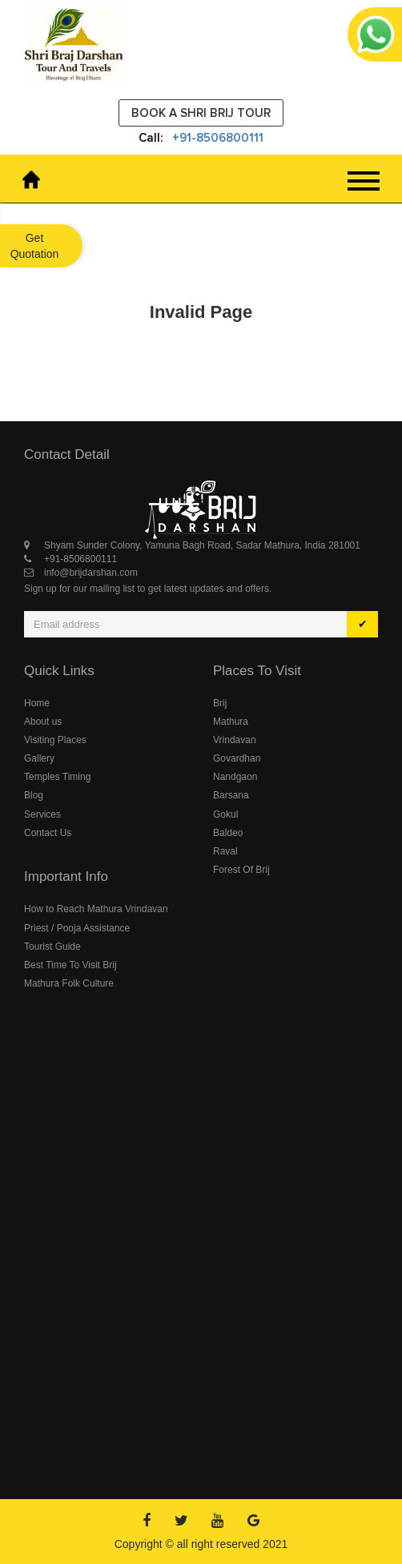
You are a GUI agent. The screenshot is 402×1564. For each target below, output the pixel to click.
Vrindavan (234, 740)
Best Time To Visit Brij (70, 965)
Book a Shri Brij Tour (201, 113)
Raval (225, 851)
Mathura (230, 721)
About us (43, 721)
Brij (220, 703)
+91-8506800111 (217, 138)
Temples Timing (57, 776)
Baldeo (228, 832)
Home (37, 703)
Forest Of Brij (241, 869)
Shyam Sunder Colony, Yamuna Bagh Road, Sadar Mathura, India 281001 (202, 545)
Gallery (39, 758)
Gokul (225, 814)
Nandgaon (235, 776)
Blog (33, 795)
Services (42, 814)
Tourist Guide (52, 946)
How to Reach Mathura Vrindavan (96, 909)
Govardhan (236, 758)
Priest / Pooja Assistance (77, 928)
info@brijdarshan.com (91, 572)
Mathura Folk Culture (69, 983)
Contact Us (47, 832)
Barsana (231, 795)
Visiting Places (55, 740)
